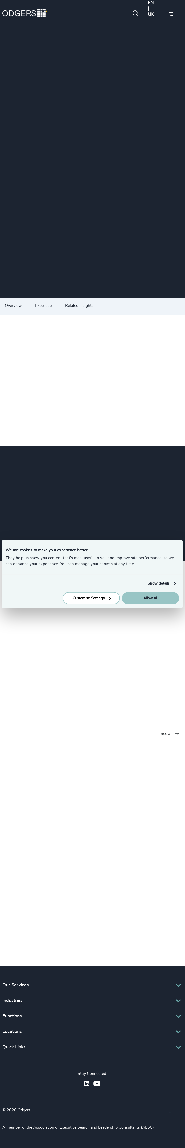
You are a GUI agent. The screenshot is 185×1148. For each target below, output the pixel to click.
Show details (159, 583)
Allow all (151, 598)
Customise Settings (92, 598)
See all (170, 733)
